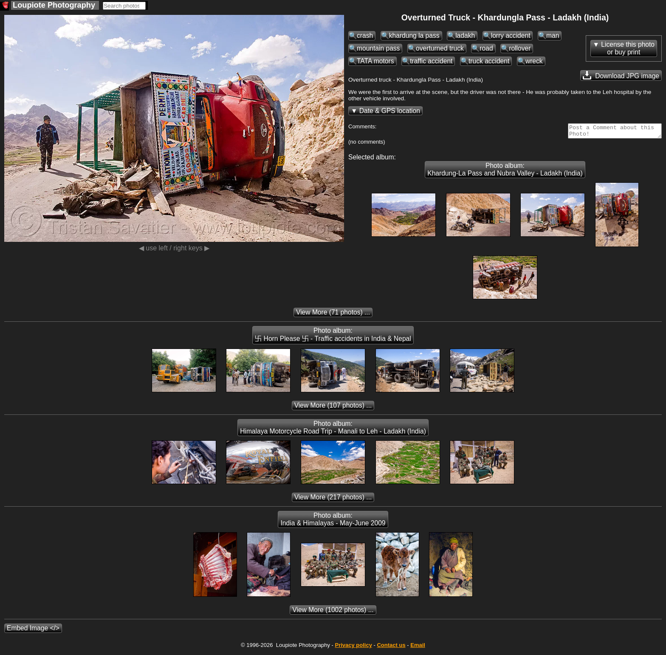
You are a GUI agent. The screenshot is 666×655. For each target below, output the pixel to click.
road (486, 48)
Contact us (391, 647)
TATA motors (375, 61)
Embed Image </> (33, 630)
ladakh (465, 35)
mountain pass (378, 48)
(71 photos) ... (333, 314)
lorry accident (511, 35)
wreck (534, 61)
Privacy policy (353, 647)
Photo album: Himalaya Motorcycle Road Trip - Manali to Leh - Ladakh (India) (333, 429)
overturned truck (440, 48)
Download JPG (621, 75)
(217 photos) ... (333, 499)
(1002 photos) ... (332, 612)
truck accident (488, 61)
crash (365, 35)
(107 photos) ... (333, 407)
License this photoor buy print (628, 48)
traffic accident (431, 61)
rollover (520, 48)
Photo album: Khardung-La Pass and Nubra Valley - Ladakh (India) (505, 171)
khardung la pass (414, 35)
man (552, 35)
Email (417, 647)
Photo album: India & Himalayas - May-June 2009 (332, 521)
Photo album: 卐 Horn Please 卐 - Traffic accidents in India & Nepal (333, 337)
